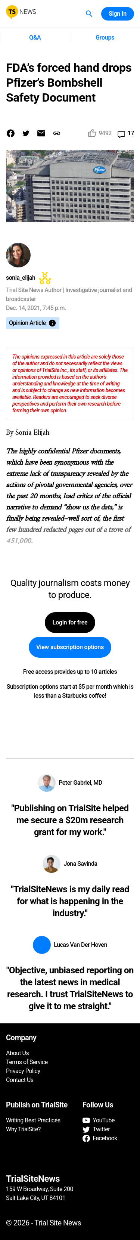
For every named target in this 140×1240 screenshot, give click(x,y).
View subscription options (70, 647)
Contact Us (20, 1080)
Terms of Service (27, 1062)
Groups (105, 37)
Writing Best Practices (33, 1120)
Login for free (70, 622)
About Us (17, 1053)
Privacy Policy (23, 1071)
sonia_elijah (20, 277)
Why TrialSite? (23, 1129)
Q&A (35, 37)
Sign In (117, 14)
